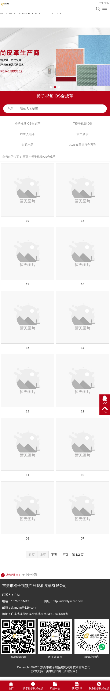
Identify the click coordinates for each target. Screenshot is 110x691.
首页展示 (82, 134)
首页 (25, 156)
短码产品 (27, 144)
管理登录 (70, 671)
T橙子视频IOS (82, 123)
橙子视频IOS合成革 (27, 123)
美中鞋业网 (29, 574)
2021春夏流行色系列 (82, 144)
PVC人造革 (27, 134)
